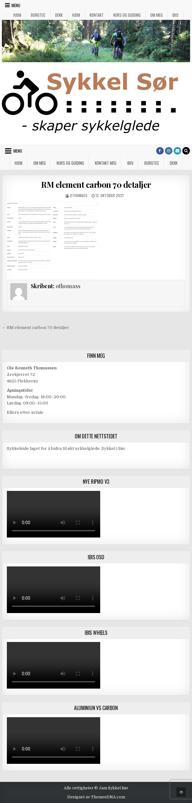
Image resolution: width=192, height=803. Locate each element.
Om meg (156, 15)
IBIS (175, 15)
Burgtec (38, 15)
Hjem (17, 15)
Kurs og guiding (127, 15)
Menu (16, 5)
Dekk (59, 15)
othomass (78, 195)
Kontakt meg (105, 163)
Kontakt (97, 15)
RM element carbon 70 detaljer (96, 184)
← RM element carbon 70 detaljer (35, 327)
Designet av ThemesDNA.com (96, 797)
